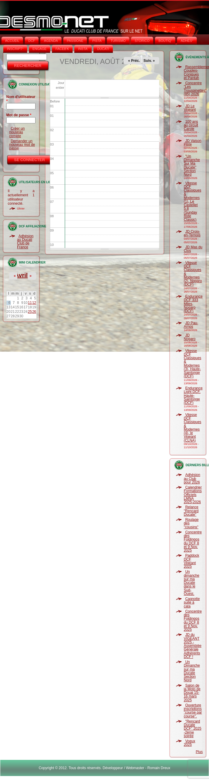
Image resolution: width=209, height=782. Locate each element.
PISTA (97, 40)
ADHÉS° (187, 40)
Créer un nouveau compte (17, 132)
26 (34, 312)
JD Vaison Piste (192, 142)
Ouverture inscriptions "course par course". (193, 710)
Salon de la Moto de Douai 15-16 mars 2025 (192, 692)
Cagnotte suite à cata (192, 602)
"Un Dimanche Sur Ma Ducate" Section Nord (192, 165)
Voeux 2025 (189, 743)
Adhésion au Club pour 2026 (192, 478)
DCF (31, 40)
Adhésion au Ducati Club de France (25, 241)
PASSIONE (75, 40)
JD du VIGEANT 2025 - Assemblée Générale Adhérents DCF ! (192, 646)
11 (30, 303)
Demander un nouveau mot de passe (22, 145)
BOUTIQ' (165, 40)
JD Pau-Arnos (191, 325)
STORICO (142, 40)
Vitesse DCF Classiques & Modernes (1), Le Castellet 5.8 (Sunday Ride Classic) (192, 201)
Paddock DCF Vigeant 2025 (191, 561)
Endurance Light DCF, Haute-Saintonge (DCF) (193, 395)
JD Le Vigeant (190, 108)
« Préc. (134, 61)
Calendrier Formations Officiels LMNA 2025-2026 (193, 494)
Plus (199, 752)
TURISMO (118, 40)
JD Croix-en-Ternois (192, 233)
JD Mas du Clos (193, 249)
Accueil (12, 40)
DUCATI (103, 48)
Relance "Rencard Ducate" (191, 511)
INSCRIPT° (15, 48)
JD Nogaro (189, 337)
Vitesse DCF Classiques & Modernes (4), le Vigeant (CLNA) (192, 428)
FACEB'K (62, 48)
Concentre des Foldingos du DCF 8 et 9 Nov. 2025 (193, 541)
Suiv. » (149, 61)
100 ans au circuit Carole (191, 125)
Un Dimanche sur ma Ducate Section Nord (192, 671)
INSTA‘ (83, 48)
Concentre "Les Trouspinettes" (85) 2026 (195, 88)
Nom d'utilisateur (21, 99)
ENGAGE (40, 48)
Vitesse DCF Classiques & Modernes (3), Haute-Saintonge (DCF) (192, 364)
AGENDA (51, 40)
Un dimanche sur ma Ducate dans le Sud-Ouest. (191, 583)
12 (34, 303)
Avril (21, 275)
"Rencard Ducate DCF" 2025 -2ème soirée (192, 728)
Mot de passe (18, 115)
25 (30, 312)
